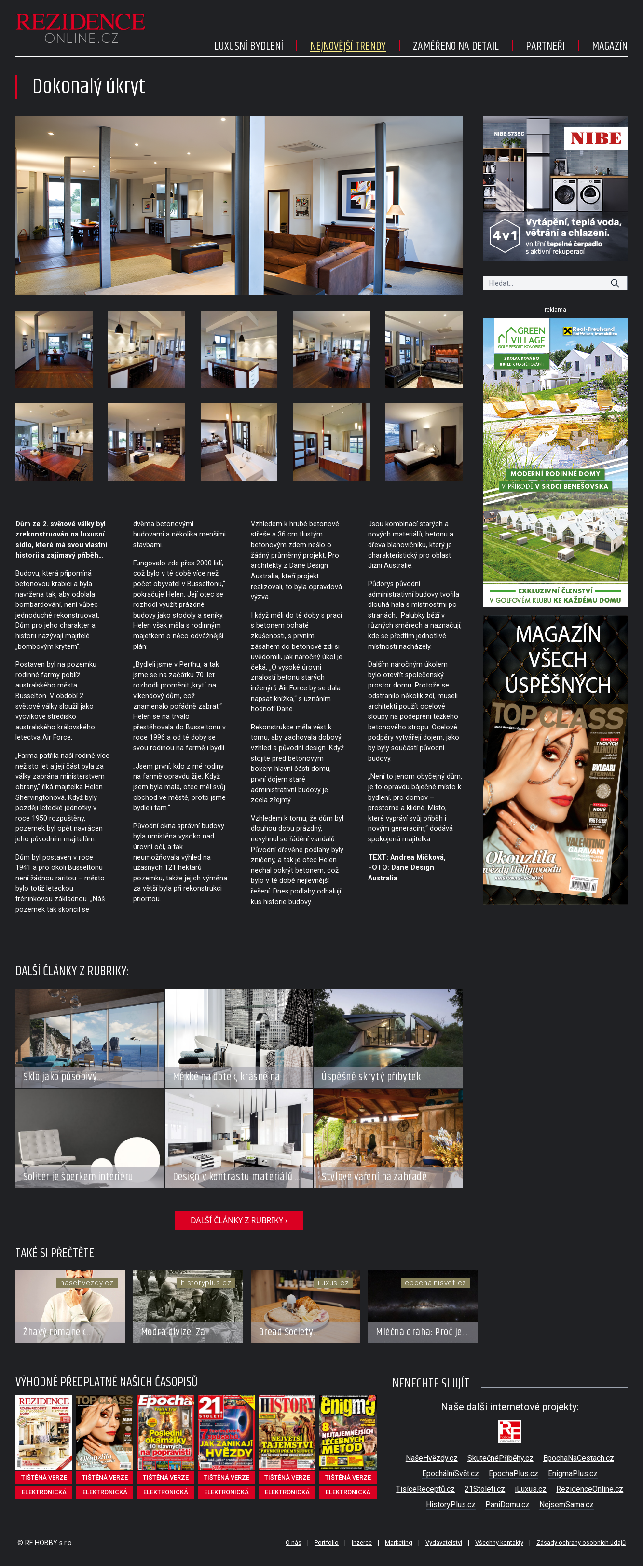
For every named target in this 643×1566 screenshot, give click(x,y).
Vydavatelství (443, 1542)
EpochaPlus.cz (513, 1473)
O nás (293, 1542)
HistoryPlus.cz (451, 1504)
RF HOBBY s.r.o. (49, 1543)
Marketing (398, 1542)
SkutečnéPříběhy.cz (500, 1458)
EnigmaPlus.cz (573, 1473)
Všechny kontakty (499, 1542)
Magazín (610, 46)
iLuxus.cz (531, 1489)
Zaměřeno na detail (456, 46)
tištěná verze (44, 1477)
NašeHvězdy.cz (432, 1458)
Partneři (545, 46)
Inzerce (362, 1542)
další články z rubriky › (239, 1220)
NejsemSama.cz (566, 1504)
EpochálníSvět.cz (450, 1473)
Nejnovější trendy (348, 46)
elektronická (44, 1492)
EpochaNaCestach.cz (578, 1458)
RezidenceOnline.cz (589, 1489)
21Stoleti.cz (485, 1489)
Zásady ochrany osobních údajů (581, 1542)
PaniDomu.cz (507, 1504)
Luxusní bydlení (248, 46)
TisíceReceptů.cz (425, 1489)
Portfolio (327, 1542)
